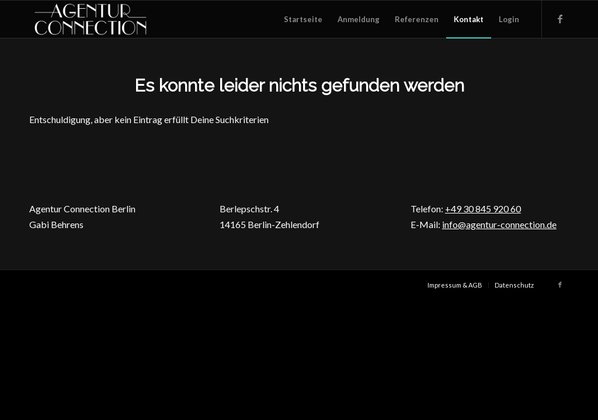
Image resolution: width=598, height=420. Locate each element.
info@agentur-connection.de (499, 224)
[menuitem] (303, 19)
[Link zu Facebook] (560, 18)
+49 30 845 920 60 (483, 208)
